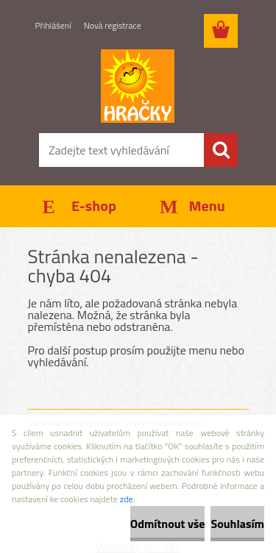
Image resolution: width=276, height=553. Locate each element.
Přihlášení (53, 25)
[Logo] (138, 86)
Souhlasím (237, 523)
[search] (221, 150)
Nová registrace (112, 25)
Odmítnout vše (167, 523)
